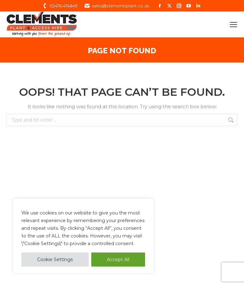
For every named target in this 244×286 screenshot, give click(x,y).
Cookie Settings (55, 259)
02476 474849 (59, 6)
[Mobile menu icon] (233, 24)
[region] (83, 236)
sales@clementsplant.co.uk (116, 6)
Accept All (118, 259)
